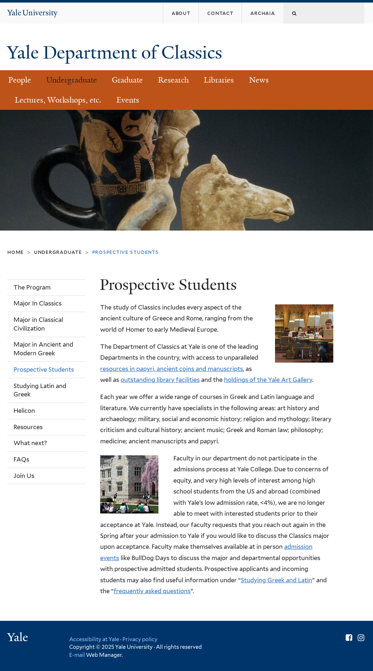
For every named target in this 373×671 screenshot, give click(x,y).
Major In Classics (37, 303)
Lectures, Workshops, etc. (58, 100)
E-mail (77, 655)
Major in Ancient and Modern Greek (43, 349)
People (19, 80)
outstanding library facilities (160, 379)
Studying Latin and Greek (39, 390)
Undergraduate (71, 80)
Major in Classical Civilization (38, 324)
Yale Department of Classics (117, 52)
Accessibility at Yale (94, 639)
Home (15, 251)
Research (173, 80)
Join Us (23, 475)
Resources (28, 427)
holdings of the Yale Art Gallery (268, 379)
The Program (32, 287)
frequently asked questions (152, 591)
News (259, 80)
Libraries (219, 80)
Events (128, 100)
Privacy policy (139, 639)
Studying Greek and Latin (276, 580)
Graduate (127, 80)
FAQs (21, 459)
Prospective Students (43, 369)
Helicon (24, 410)
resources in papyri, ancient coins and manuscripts (171, 368)
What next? (30, 443)
